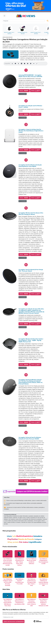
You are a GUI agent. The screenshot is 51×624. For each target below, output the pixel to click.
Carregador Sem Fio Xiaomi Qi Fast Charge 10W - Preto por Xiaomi (31, 270)
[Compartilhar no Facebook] (15, 63)
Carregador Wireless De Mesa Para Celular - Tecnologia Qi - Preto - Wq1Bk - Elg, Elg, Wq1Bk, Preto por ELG (31, 340)
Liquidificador (35, 542)
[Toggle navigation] (4, 15)
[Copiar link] (37, 63)
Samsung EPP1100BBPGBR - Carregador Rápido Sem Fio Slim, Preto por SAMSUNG (30, 75)
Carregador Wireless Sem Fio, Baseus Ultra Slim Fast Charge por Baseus (31, 213)
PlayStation (12, 539)
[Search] (23, 20)
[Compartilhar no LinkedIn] (21, 63)
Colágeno (38, 539)
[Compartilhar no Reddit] (30, 63)
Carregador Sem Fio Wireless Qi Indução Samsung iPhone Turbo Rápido (30, 165)
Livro (9, 536)
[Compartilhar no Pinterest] (27, 63)
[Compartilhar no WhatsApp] (12, 63)
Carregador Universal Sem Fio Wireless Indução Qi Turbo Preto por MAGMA (30, 438)
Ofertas (24, 91)
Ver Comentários (22, 93)
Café (14, 536)
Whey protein (13, 542)
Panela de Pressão (26, 539)
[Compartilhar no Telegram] (24, 63)
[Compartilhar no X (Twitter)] (18, 63)
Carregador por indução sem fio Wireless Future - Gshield (30, 106)
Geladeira (37, 536)
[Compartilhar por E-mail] (33, 63)
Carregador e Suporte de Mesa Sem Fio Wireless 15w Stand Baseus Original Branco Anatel (31, 130)
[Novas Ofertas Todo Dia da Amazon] (25, 5)
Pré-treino (23, 542)
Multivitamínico (24, 536)
